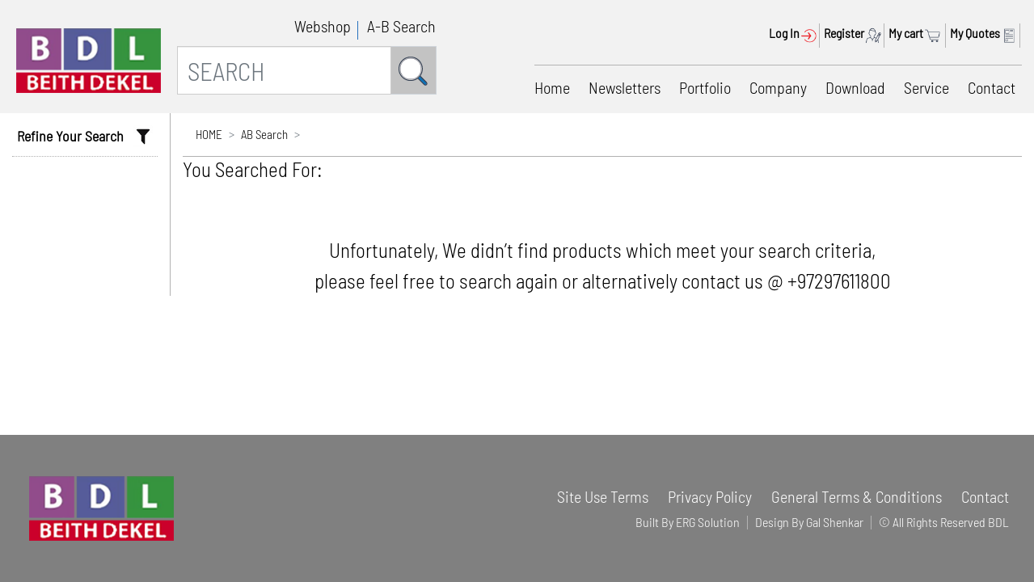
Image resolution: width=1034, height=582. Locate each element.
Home (552, 87)
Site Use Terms (602, 496)
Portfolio (705, 87)
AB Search (264, 134)
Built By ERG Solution (687, 521)
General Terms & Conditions (856, 496)
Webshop (322, 26)
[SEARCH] (284, 70)
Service (926, 87)
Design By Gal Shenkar (809, 521)
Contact (991, 87)
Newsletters (624, 87)
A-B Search (401, 26)
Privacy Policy (710, 496)
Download (855, 87)
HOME (209, 134)
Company (778, 87)
